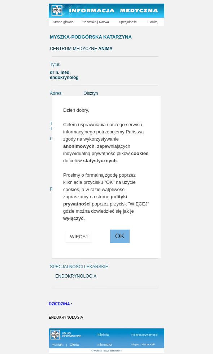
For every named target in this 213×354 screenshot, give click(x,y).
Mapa (135, 344)
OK (120, 236)
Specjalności (128, 22)
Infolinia (103, 334)
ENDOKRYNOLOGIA (66, 317)
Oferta (74, 344)
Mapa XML (149, 344)
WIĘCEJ (79, 236)
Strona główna (63, 22)
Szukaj (153, 22)
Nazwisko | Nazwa (95, 22)
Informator (104, 344)
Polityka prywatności (144, 334)
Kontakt (58, 344)
